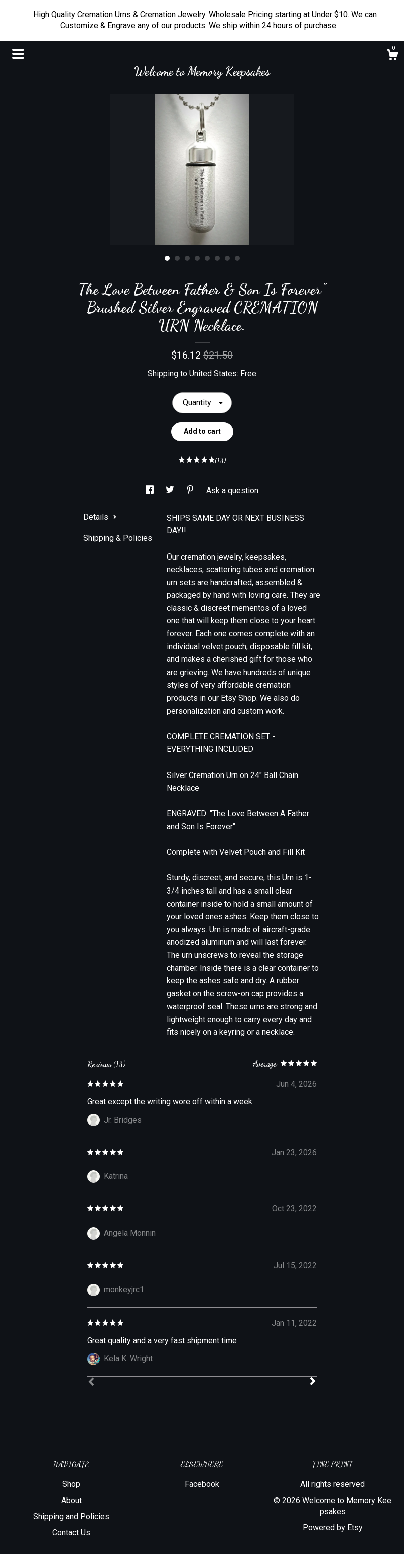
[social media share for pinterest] (191, 490)
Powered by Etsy (333, 1527)
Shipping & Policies (117, 538)
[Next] (313, 1382)
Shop (71, 1484)
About (71, 1500)
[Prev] (91, 1382)
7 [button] (227, 258)
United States (213, 373)
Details (100, 517)
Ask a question (232, 490)
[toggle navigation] (18, 54)
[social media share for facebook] (151, 490)
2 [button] (177, 258)
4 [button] (197, 258)
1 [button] (167, 258)
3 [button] (187, 258)
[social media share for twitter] (171, 490)
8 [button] (237, 258)
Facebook (202, 1484)
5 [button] (207, 258)
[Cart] (392, 56)
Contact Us (71, 1532)
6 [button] (217, 258)
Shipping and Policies (71, 1516)
